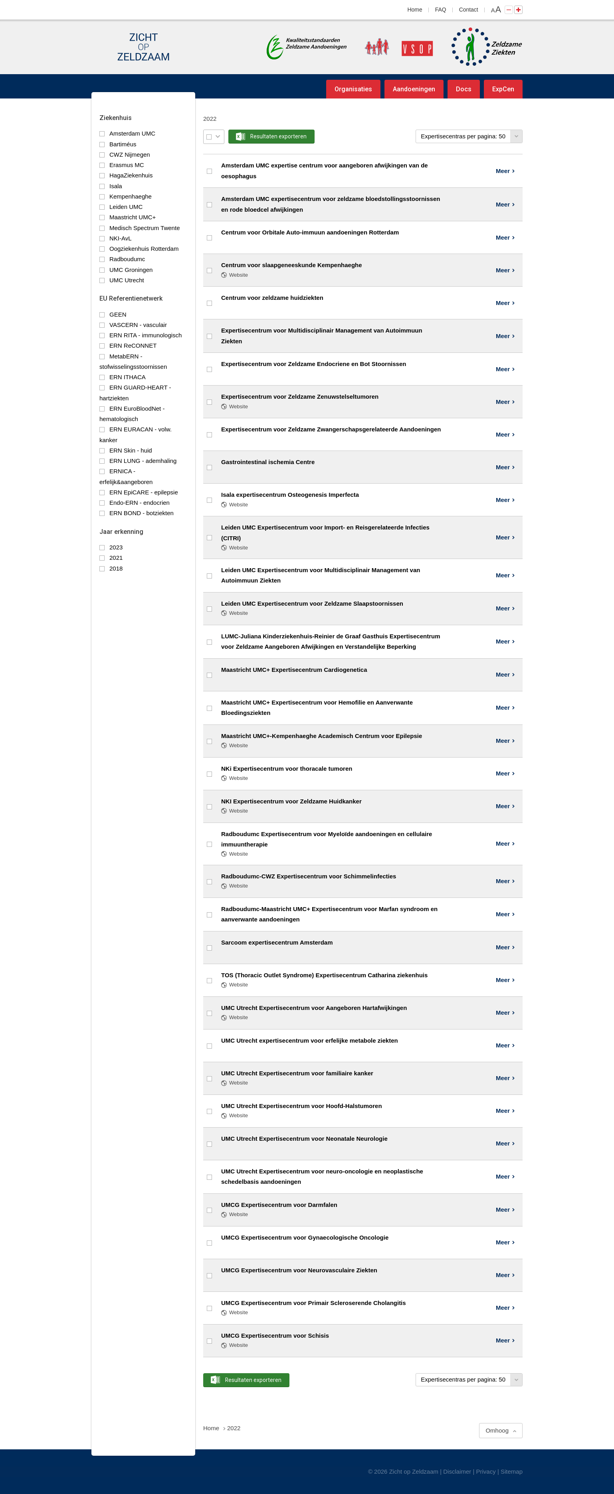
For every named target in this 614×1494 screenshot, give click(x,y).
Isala (115, 186)
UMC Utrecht (126, 280)
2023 (116, 547)
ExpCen (503, 89)
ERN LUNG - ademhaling (142, 460)
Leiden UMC (126, 206)
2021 (116, 557)
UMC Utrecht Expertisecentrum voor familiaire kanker (297, 1073)
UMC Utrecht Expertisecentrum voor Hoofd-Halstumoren (301, 1105)
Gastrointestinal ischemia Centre (268, 462)
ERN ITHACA (127, 377)
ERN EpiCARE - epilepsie (143, 492)
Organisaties (353, 89)
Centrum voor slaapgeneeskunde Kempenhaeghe (291, 265)
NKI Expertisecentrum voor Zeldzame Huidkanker (291, 801)
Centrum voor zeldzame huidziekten (272, 297)
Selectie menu (218, 136)
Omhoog (497, 1430)
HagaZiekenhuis (131, 175)
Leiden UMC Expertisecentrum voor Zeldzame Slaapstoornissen (312, 603)
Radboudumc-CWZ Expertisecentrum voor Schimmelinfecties (308, 876)
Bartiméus (123, 144)
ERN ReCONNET (132, 345)
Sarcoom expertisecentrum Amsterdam (277, 942)
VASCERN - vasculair (138, 324)
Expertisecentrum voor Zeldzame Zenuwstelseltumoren (299, 396)
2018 (116, 568)
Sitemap (512, 1471)
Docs (463, 89)
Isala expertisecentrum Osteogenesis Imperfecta (290, 494)
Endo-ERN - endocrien (139, 502)
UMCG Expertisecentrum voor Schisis (275, 1335)
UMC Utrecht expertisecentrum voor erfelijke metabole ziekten (309, 1040)
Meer (503, 170)
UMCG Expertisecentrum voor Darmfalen (279, 1204)
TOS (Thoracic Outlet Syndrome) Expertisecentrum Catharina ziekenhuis (324, 975)
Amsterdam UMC (132, 133)
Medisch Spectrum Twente (144, 227)
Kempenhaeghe (130, 196)
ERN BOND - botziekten (141, 513)
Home (415, 9)
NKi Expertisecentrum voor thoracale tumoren (286, 768)
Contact (468, 9)
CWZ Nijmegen (129, 154)
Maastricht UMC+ (132, 217)
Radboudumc (127, 259)
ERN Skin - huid (130, 450)
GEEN (118, 314)
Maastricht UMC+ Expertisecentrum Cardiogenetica (294, 669)
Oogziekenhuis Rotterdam (143, 248)
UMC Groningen (131, 269)
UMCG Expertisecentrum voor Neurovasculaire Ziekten (299, 1270)
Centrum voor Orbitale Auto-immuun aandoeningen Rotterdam (310, 232)
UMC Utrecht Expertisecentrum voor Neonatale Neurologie (304, 1138)
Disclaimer (457, 1471)
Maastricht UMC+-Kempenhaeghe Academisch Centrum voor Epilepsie (321, 735)
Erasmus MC (126, 164)
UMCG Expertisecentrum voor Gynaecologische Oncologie (304, 1237)
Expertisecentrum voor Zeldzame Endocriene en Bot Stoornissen (313, 363)
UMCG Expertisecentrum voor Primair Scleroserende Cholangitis (313, 1302)
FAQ (440, 9)
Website (238, 275)
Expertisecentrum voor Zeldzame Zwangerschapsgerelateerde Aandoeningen (331, 429)
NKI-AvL (120, 238)
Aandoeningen (414, 89)
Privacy (486, 1471)
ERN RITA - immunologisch (145, 335)
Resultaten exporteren (278, 136)
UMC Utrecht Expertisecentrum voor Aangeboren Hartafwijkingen (314, 1007)
